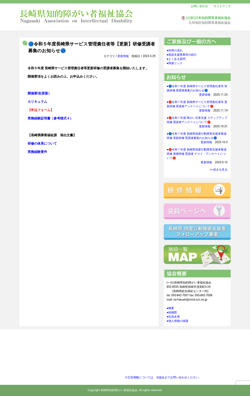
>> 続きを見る (218, 169)
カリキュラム (37, 102)
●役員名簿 (173, 316)
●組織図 (172, 312)
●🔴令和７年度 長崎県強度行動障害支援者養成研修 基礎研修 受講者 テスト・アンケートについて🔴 (197, 154)
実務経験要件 (37, 152)
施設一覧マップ (197, 256)
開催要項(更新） (40, 93)
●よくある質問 (176, 59)
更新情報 (123, 56)
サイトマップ (222, 6)
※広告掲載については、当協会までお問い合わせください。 (163, 377)
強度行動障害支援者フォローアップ (197, 232)
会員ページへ (197, 211)
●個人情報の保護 (177, 320)
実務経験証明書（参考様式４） (50, 118)
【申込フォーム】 (41, 110)
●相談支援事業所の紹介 (182, 54)
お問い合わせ (199, 6)
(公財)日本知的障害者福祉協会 (208, 18)
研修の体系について (42, 143)
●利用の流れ (175, 50)
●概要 (170, 308)
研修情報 (197, 190)
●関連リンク (175, 63)
